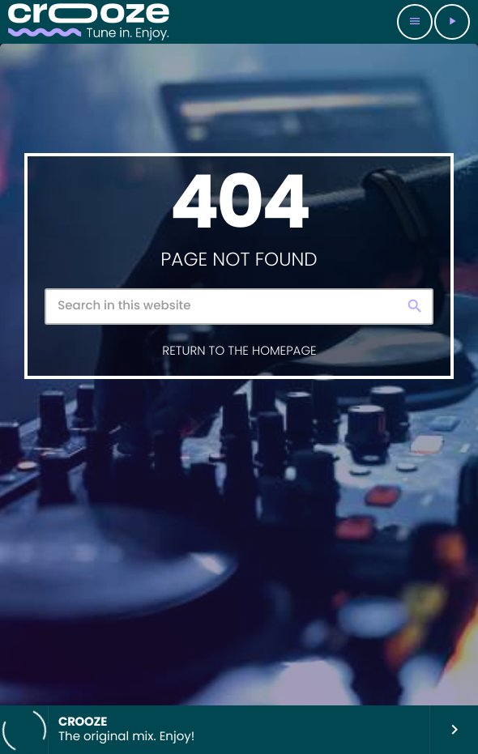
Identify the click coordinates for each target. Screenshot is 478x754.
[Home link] (88, 21)
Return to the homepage (239, 351)
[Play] (452, 22)
